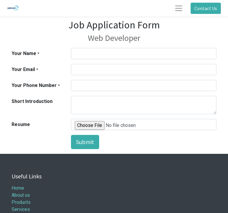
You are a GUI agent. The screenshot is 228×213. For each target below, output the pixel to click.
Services (21, 209)
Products (21, 202)
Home (18, 188)
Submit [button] (85, 142)
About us (21, 195)
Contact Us (205, 8)
